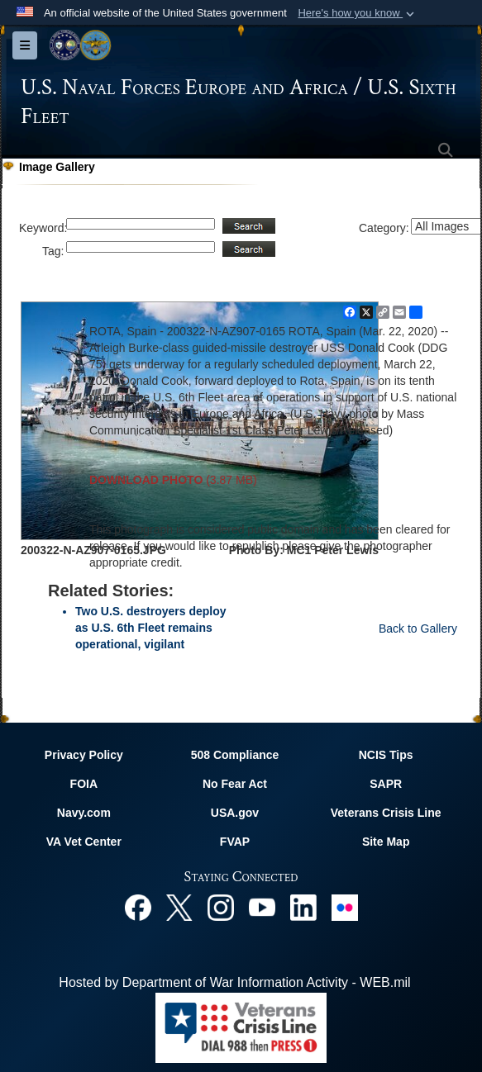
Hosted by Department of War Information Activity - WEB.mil (234, 982)
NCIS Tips (386, 754)
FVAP (235, 841)
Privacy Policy (84, 754)
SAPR (386, 783)
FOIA (84, 783)
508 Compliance (235, 754)
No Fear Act (235, 783)
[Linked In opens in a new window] (303, 906)
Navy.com (84, 812)
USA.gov (235, 812)
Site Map (386, 841)
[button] (358, 13)
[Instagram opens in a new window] (221, 906)
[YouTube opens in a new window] (262, 906)
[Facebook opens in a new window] (138, 906)
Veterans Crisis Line (386, 812)
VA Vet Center (84, 841)
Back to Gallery (418, 628)
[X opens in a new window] (179, 906)
